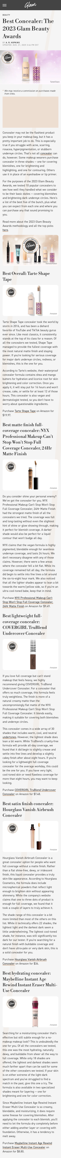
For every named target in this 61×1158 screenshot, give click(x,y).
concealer (46, 153)
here (5, 230)
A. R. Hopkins (13, 42)
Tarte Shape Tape (25, 411)
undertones (9, 737)
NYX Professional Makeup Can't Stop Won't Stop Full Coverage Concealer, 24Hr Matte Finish (28, 602)
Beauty (6, 15)
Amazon (53, 313)
